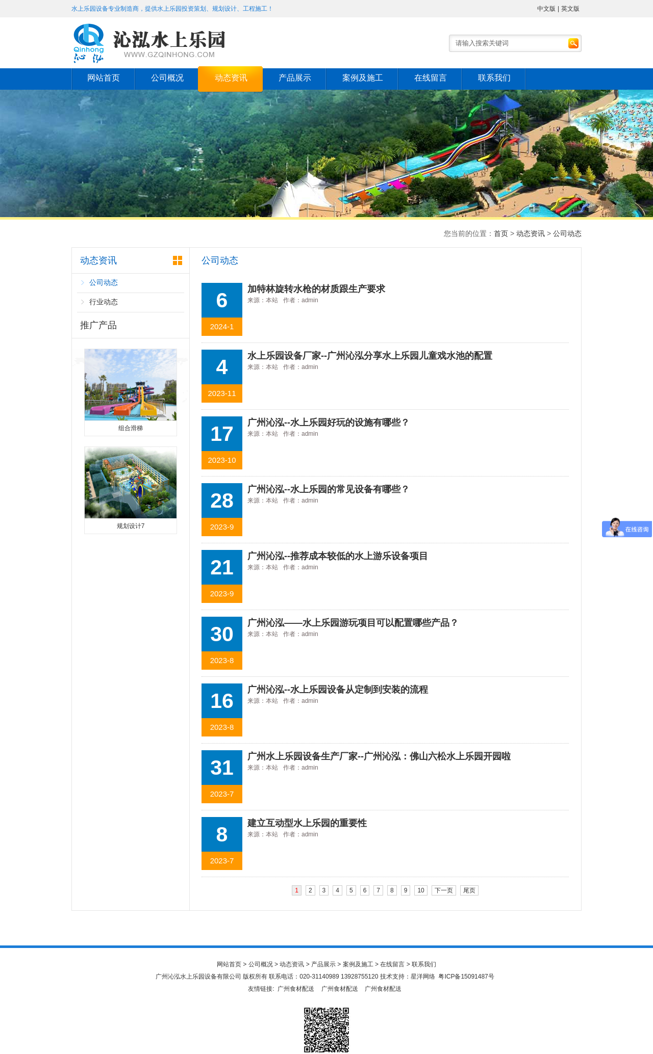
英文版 (570, 8)
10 (420, 890)
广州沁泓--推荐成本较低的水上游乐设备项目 (337, 556)
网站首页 (103, 77)
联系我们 (494, 77)
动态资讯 (231, 77)
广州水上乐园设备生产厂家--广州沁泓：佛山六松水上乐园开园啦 (379, 756)
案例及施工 (362, 77)
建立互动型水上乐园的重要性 (307, 823)
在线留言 (430, 77)
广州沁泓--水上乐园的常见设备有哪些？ (328, 489)
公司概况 (167, 77)
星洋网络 (423, 976)
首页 (501, 233)
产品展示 (295, 77)
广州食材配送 (296, 988)
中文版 (546, 8)
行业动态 (103, 302)
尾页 (469, 890)
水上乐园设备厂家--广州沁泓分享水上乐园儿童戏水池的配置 (369, 356)
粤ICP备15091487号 (466, 976)
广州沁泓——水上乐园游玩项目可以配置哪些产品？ (353, 623)
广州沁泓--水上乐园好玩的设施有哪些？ (328, 422)
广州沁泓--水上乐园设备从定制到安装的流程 (337, 689)
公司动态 (567, 233)
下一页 (444, 890)
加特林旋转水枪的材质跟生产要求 (316, 289)
